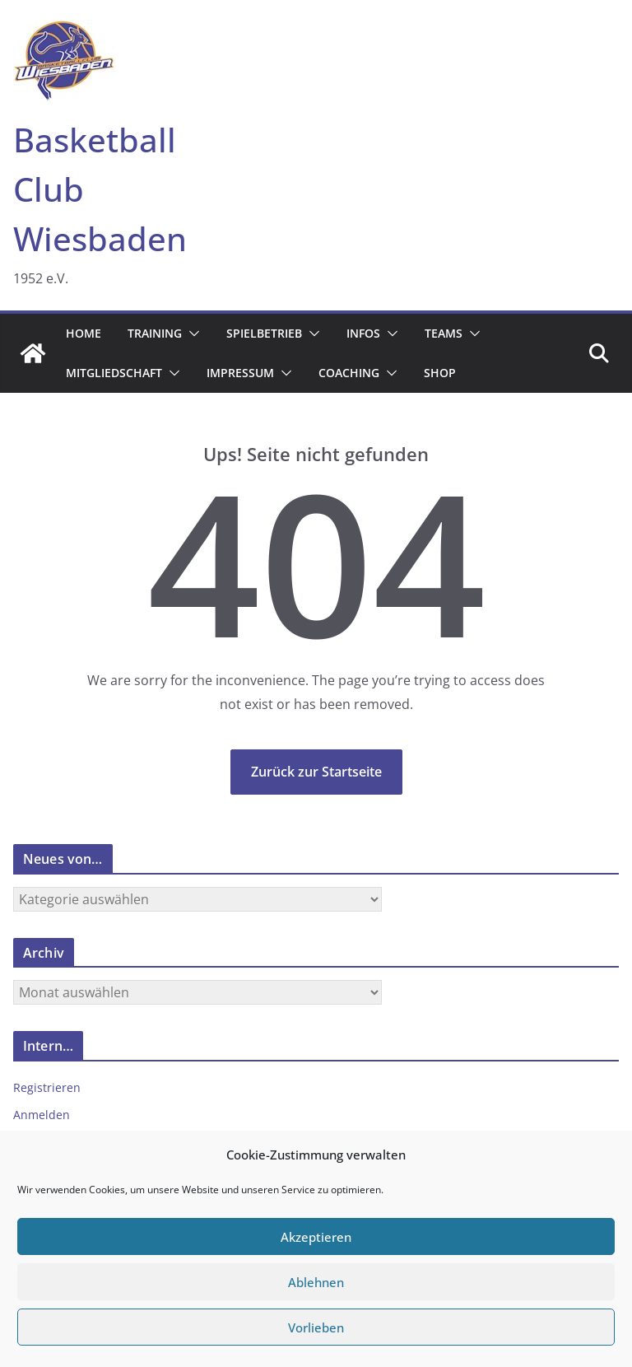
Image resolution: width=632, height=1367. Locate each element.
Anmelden (41, 1114)
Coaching (348, 372)
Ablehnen (316, 1282)
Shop (440, 372)
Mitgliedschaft (114, 372)
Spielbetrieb (264, 333)
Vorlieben (316, 1327)
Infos (363, 333)
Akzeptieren (316, 1237)
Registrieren (47, 1087)
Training (155, 333)
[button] (191, 333)
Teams (443, 333)
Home (83, 333)
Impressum (240, 372)
